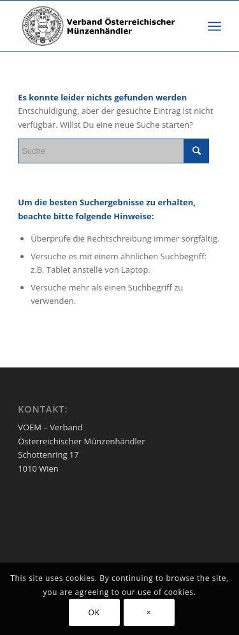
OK (94, 612)
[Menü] (214, 26)
